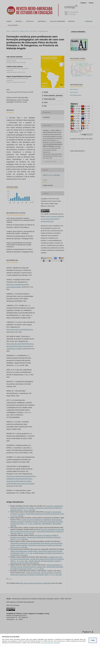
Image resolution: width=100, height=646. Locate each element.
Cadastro (83, 3)
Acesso (91, 3)
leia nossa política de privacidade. (50, 642)
